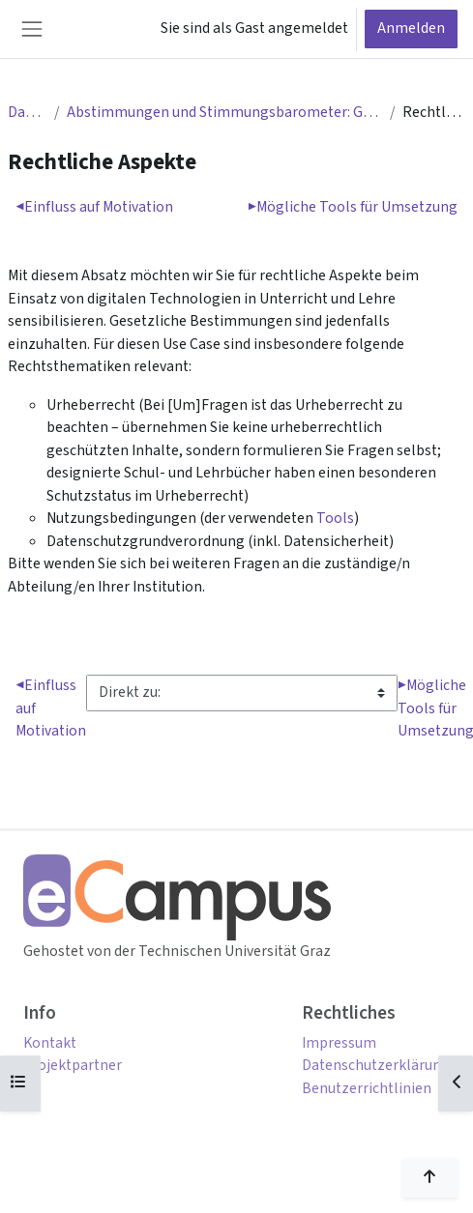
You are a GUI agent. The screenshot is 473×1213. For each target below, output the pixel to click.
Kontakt (49, 1043)
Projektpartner (72, 1065)
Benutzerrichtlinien (366, 1088)
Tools (335, 518)
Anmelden (411, 28)
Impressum (339, 1043)
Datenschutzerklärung (376, 1065)
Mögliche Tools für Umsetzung (353, 206)
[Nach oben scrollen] (430, 1178)
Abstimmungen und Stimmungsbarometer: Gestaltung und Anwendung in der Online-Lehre (225, 112)
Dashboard (27, 112)
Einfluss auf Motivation (94, 206)
